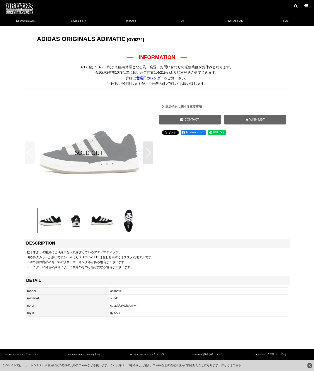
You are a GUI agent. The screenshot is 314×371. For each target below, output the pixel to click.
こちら (236, 365)
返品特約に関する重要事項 (182, 106)
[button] (296, 6)
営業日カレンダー (150, 78)
